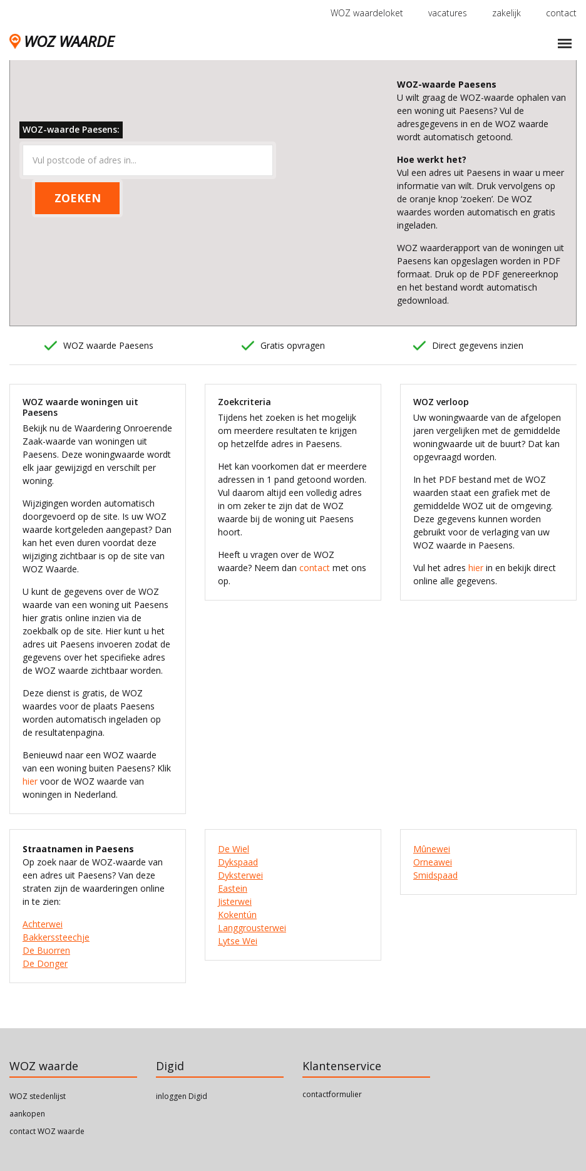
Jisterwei (235, 901)
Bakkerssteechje (56, 937)
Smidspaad (435, 875)
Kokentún (237, 915)
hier (30, 781)
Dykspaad (238, 862)
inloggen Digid (181, 1096)
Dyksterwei (240, 875)
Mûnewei (431, 849)
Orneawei (432, 862)
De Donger (45, 963)
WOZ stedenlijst (37, 1096)
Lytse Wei (237, 941)
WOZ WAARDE (61, 41)
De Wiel (233, 849)
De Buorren (46, 950)
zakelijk (506, 13)
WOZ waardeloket (367, 13)
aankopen (27, 1113)
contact (561, 13)
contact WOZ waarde (47, 1131)
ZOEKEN (77, 197)
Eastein (232, 888)
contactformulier (332, 1094)
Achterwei (43, 924)
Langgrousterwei (252, 928)
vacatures (447, 13)
